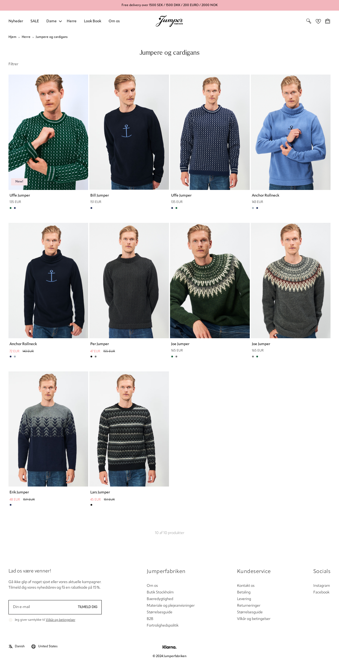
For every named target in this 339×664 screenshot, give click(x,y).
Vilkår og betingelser (60, 620)
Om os (114, 21)
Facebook (321, 592)
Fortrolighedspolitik (163, 626)
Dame (51, 21)
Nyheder (15, 21)
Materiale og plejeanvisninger (171, 606)
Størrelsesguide (159, 612)
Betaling (244, 592)
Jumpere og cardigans (52, 37)
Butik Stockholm (160, 592)
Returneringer (248, 606)
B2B (150, 619)
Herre (72, 21)
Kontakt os (246, 586)
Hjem (12, 37)
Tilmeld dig (87, 607)
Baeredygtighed (160, 599)
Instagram (321, 586)
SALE (34, 21)
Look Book (92, 21)
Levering (244, 599)
